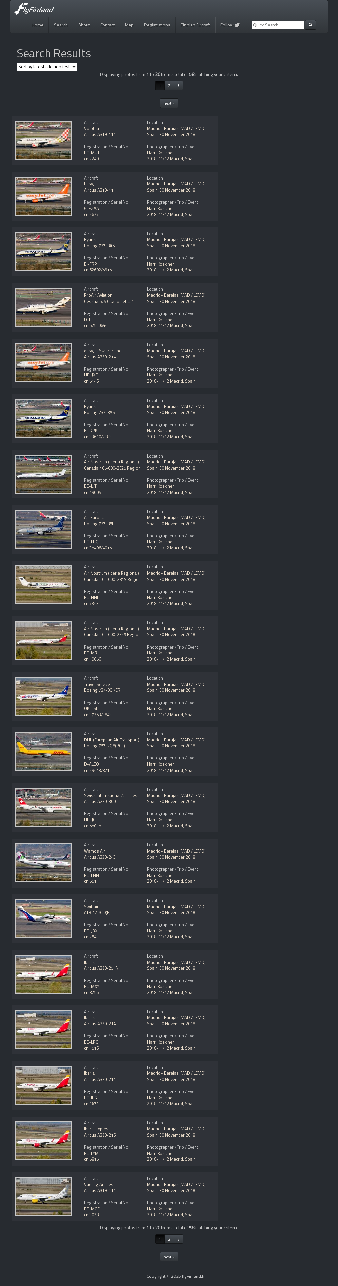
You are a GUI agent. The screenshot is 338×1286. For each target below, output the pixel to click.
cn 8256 (91, 992)
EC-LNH (91, 875)
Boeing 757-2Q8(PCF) (104, 745)
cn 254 (90, 936)
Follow (230, 24)
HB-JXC (91, 375)
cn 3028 (91, 1214)
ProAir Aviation (98, 295)
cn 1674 (91, 1103)
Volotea (91, 128)
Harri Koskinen (161, 152)
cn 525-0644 (95, 325)
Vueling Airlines (98, 1184)
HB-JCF (91, 819)
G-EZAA (91, 208)
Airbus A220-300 (100, 801)
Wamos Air (94, 851)
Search (61, 24)
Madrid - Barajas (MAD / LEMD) (176, 128)
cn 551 (90, 881)
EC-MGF (92, 1209)
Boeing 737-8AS (99, 245)
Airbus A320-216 (100, 1135)
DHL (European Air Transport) (111, 740)
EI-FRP (90, 264)
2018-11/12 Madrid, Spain (171, 158)
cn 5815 (91, 1159)
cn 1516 (91, 1048)
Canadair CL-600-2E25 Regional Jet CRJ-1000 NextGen (134, 468)
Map (129, 24)
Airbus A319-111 (100, 134)
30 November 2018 (177, 134)
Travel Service (97, 684)
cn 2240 (91, 158)
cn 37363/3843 (98, 714)
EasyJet (91, 184)
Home (38, 24)
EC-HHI (91, 597)
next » (169, 103)
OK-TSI (90, 708)
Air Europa (94, 517)
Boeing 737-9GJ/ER (102, 690)
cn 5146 (91, 381)
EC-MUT (92, 152)
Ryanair (91, 239)
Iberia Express (97, 1128)
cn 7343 (91, 603)
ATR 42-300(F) (97, 912)
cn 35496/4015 (98, 548)
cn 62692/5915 (98, 270)
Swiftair (91, 906)
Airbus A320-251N (101, 968)
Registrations (157, 24)
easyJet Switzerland (102, 350)
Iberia (89, 962)
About (84, 24)
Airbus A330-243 (100, 857)
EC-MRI (91, 653)
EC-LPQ (91, 541)
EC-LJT (90, 486)
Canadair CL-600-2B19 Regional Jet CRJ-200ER (127, 579)
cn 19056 (92, 659)
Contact (107, 24)
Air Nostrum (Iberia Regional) (111, 462)
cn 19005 (92, 492)
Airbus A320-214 (100, 357)
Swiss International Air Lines (110, 795)
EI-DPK (90, 430)
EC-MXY (91, 986)
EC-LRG (91, 1042)
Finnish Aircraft (195, 24)
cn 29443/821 (96, 770)
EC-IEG (90, 1097)
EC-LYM (91, 1153)
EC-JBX (90, 931)
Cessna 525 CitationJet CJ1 (109, 301)
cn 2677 (91, 214)
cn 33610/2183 (98, 436)
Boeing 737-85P (99, 523)
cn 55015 (92, 826)
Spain (152, 134)
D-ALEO (91, 764)
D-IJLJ (89, 319)
